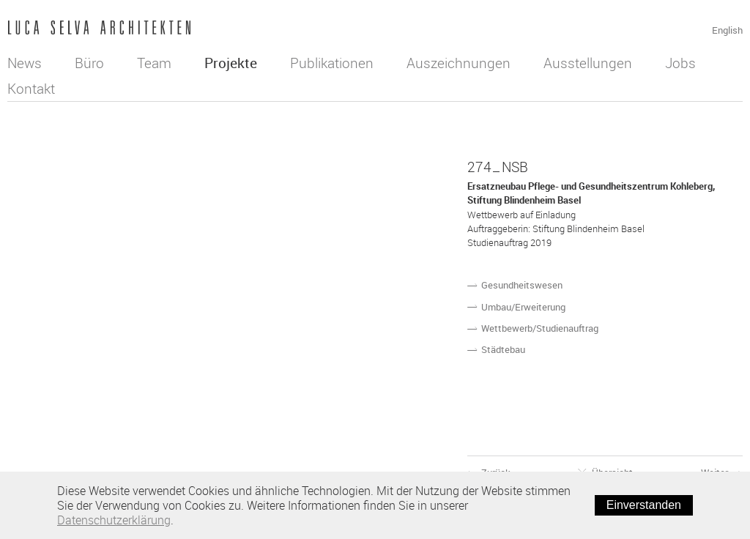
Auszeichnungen (458, 63)
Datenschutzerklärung (114, 520)
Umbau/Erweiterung (523, 306)
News (24, 63)
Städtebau (503, 349)
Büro (89, 63)
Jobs (680, 63)
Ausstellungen (587, 63)
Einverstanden (643, 505)
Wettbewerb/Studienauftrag (539, 328)
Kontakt (31, 88)
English (727, 30)
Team (154, 63)
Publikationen (332, 63)
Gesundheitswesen (521, 284)
